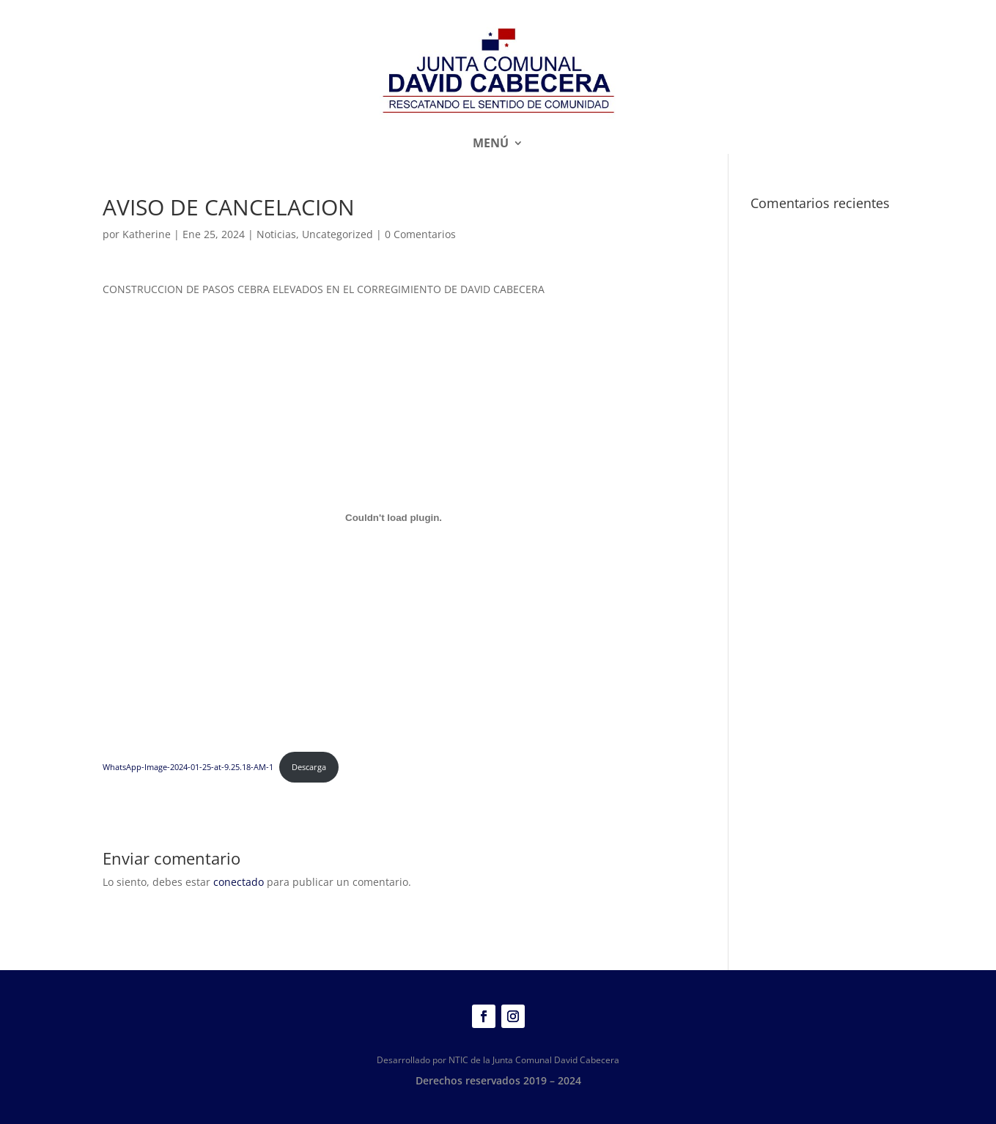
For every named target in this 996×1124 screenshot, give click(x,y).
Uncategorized (337, 234)
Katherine (146, 234)
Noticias (276, 234)
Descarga (309, 766)
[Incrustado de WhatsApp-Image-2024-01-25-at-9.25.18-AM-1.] (394, 518)
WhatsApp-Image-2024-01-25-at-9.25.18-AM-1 (188, 766)
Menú (491, 144)
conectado (238, 882)
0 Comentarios (420, 234)
